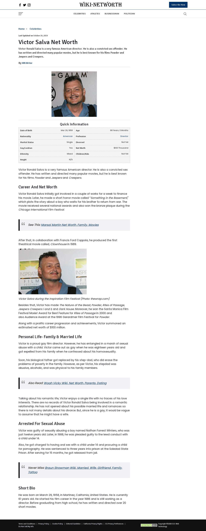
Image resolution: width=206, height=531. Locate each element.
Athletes (95, 13)
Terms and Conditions (26, 524)
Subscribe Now (178, 4)
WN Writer (27, 63)
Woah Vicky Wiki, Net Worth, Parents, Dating (75, 383)
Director (124, 136)
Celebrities (79, 13)
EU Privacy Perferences (114, 524)
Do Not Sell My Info (26, 526)
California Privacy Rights (92, 524)
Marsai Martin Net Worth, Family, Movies (70, 225)
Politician (129, 13)
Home (21, 28)
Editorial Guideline (73, 524)
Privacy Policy (43, 524)
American (68, 136)
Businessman (112, 13)
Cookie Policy (57, 524)
